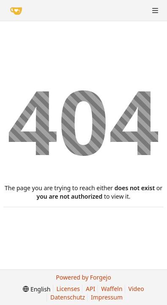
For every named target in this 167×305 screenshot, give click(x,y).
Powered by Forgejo (83, 277)
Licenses (68, 289)
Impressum (107, 297)
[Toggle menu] (155, 10)
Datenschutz (67, 297)
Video (136, 289)
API (90, 289)
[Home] (16, 10)
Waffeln (111, 289)
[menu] (36, 289)
